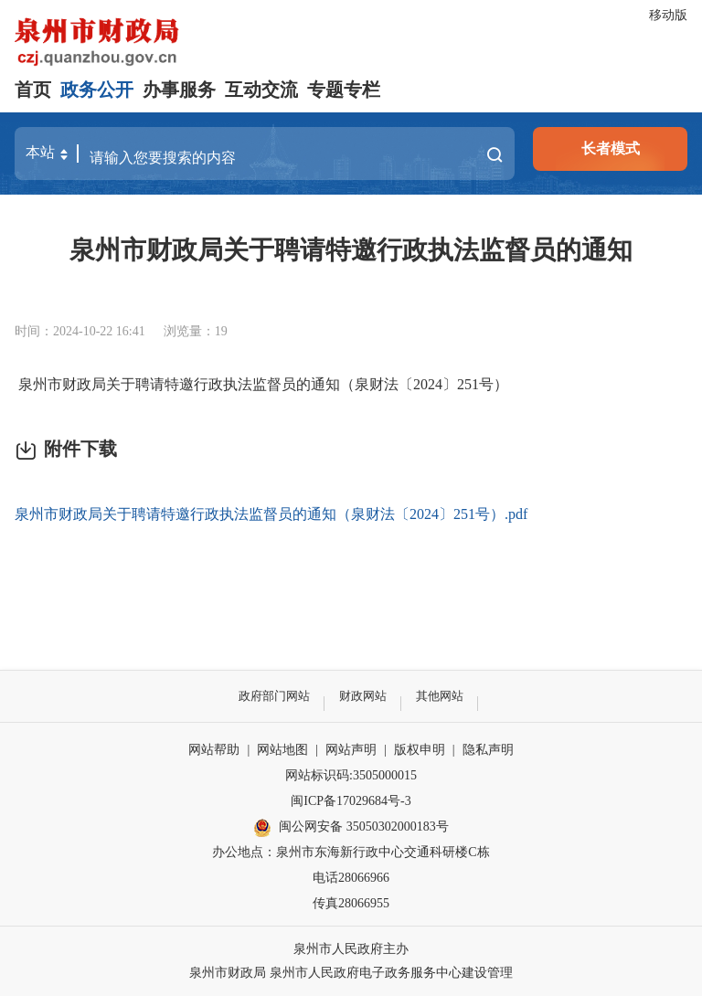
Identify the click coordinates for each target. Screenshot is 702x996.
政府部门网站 (270, 696)
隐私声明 (488, 750)
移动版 (668, 15)
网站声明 (351, 750)
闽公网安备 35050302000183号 (351, 828)
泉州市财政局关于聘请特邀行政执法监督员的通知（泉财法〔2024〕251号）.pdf (271, 514)
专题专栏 (343, 89)
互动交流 (261, 89)
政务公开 (96, 89)
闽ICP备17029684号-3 (350, 801)
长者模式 (610, 148)
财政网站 (363, 696)
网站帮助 (213, 750)
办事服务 (179, 89)
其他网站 (444, 696)
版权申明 (419, 750)
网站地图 (282, 750)
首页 (33, 89)
